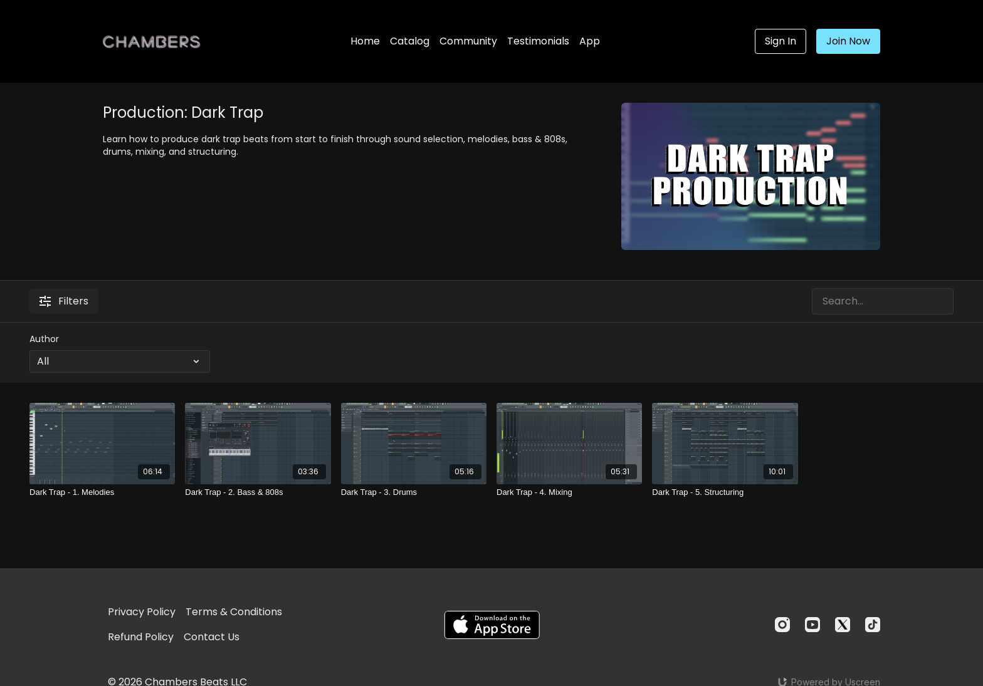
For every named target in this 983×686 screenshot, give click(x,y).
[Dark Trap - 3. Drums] (413, 492)
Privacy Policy (142, 612)
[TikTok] (872, 624)
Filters (63, 301)
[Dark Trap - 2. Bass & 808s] (257, 492)
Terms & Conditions (234, 612)
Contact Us (211, 637)
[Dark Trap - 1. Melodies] (102, 492)
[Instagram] (782, 624)
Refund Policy (141, 637)
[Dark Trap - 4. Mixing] (569, 492)
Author (44, 339)
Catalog (409, 41)
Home (365, 41)
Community (468, 41)
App (589, 41)
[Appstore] (492, 625)
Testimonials (538, 41)
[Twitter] (842, 624)
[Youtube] (812, 624)
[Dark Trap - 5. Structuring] (724, 492)
